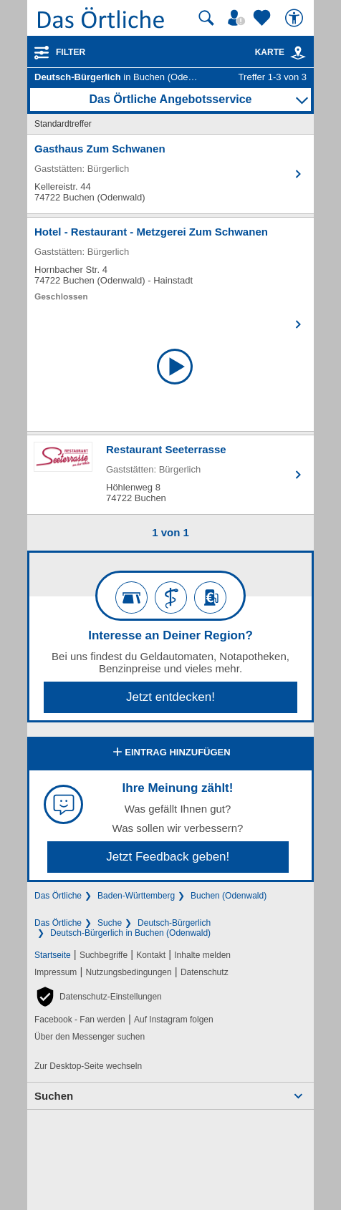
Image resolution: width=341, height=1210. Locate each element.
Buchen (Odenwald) (228, 896)
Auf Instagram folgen (173, 1020)
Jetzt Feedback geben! (167, 856)
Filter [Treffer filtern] (70, 52)
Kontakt (150, 955)
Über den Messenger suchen (89, 1037)
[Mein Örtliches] (238, 18)
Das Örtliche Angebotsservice (170, 99)
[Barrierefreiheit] (296, 18)
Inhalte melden (202, 955)
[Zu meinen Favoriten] (263, 18)
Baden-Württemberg (136, 896)
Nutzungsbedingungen (129, 972)
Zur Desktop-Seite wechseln (88, 1066)
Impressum (55, 972)
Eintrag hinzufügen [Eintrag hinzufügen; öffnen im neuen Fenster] (170, 753)
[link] (298, 53)
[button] (98, 996)
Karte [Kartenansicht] (281, 52)
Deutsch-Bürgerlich (174, 923)
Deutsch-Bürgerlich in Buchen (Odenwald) (130, 933)
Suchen (53, 1096)
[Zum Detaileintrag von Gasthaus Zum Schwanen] (170, 174)
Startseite (52, 955)
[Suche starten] (206, 18)
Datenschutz (205, 972)
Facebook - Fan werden (79, 1020)
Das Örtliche (58, 896)
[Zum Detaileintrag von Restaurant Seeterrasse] (170, 474)
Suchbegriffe (104, 955)
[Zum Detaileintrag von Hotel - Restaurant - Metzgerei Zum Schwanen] (170, 263)
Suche (109, 923)
